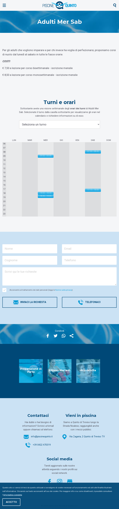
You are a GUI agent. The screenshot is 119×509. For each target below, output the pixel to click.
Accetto (11, 502)
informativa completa (12, 495)
